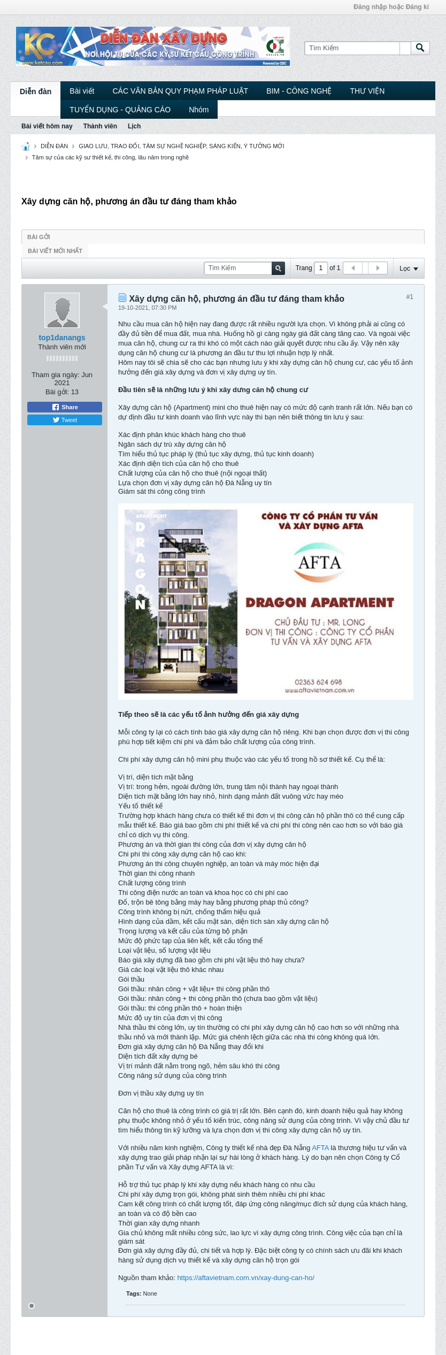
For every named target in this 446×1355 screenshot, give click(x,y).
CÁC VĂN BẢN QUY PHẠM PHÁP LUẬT (180, 91)
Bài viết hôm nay (47, 126)
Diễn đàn (35, 91)
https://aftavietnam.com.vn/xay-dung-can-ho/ (245, 1278)
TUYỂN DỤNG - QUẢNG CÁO (120, 109)
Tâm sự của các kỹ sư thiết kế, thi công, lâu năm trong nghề (110, 157)
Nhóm (199, 109)
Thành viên (100, 126)
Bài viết (82, 91)
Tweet (64, 420)
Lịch (134, 126)
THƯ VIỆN (367, 91)
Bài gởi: (57, 392)
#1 (409, 297)
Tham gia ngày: (56, 375)
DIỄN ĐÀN (54, 146)
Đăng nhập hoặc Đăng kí (391, 7)
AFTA (320, 1148)
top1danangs (62, 337)
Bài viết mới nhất (55, 251)
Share (64, 407)
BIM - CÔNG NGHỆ (299, 91)
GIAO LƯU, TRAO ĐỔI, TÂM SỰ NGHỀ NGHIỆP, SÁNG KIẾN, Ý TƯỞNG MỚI (181, 146)
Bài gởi (38, 237)
